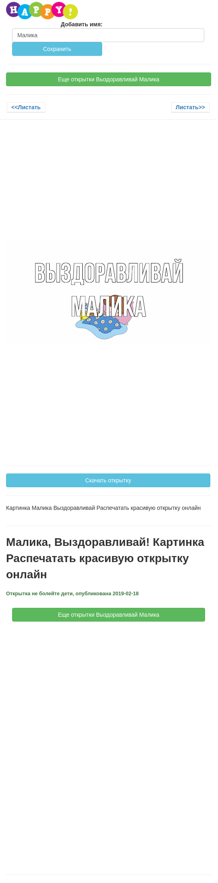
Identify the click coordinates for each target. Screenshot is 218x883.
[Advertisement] (108, 184)
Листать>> (190, 107)
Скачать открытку (108, 480)
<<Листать (26, 107)
